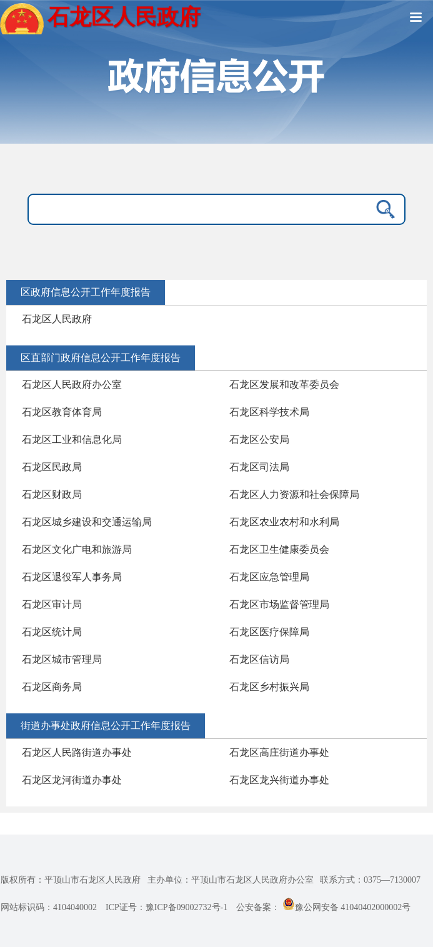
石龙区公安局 (259, 439)
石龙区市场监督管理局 (279, 604)
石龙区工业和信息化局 (72, 439)
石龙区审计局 (52, 604)
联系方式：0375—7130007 (370, 880)
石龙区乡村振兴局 (269, 687)
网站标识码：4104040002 (49, 907)
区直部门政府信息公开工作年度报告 (101, 357)
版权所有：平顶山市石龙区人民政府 (71, 880)
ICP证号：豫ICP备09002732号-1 (166, 907)
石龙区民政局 (52, 467)
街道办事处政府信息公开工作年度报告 (106, 725)
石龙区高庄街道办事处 (279, 752)
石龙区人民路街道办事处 (77, 752)
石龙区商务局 (52, 687)
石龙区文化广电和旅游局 (77, 549)
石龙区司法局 (259, 467)
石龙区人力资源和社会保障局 (294, 494)
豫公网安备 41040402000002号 (346, 907)
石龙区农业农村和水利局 (284, 522)
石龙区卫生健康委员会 (279, 549)
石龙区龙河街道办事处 (72, 780)
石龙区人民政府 (57, 319)
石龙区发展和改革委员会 (284, 384)
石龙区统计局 (52, 632)
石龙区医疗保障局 (269, 632)
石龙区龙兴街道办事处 (279, 780)
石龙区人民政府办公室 (72, 384)
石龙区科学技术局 (269, 412)
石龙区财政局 (52, 494)
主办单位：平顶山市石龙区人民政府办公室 (230, 880)
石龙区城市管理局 (62, 659)
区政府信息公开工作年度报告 (86, 292)
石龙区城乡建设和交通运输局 (87, 522)
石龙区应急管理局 (269, 577)
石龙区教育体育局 (62, 412)
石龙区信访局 (259, 659)
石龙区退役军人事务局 (72, 577)
